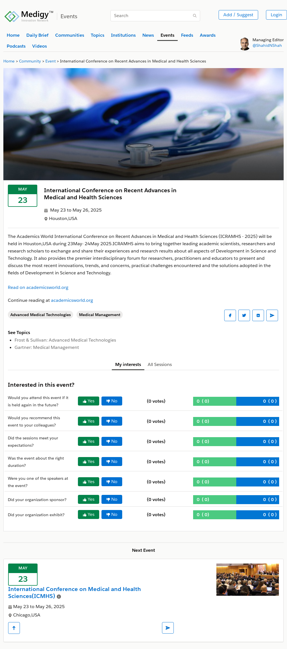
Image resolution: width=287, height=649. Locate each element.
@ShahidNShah (267, 45)
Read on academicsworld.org (38, 287)
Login (276, 15)
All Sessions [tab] (160, 364)
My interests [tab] (128, 364)
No (111, 401)
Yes (88, 401)
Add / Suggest (238, 15)
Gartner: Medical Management (47, 347)
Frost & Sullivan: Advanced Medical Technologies (65, 340)
